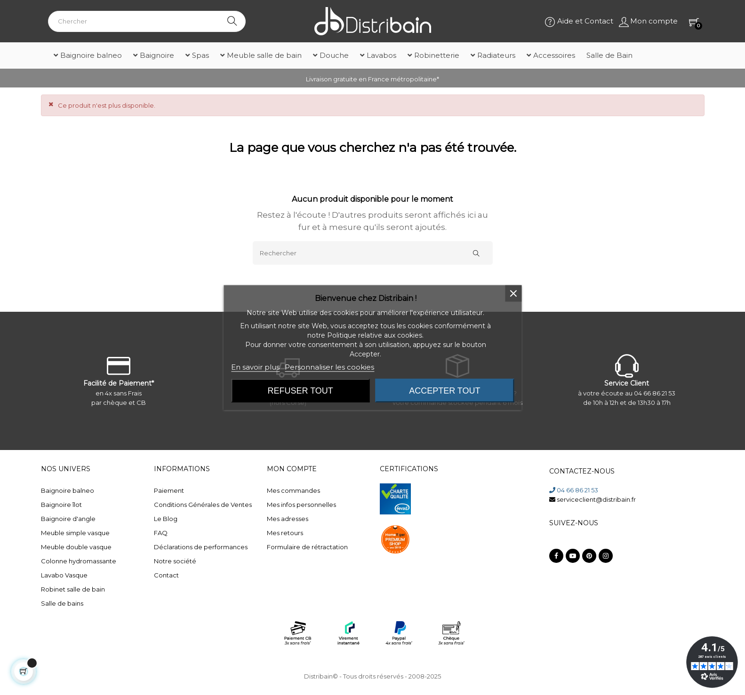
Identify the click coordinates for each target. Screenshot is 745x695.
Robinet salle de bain (73, 589)
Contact (166, 575)
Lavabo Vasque (64, 575)
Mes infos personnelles (301, 504)
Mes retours (285, 533)
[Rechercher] (373, 253)
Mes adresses (287, 518)
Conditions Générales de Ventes (203, 504)
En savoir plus (255, 367)
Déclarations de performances (201, 547)
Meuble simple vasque (75, 533)
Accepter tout (444, 390)
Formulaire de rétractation (307, 547)
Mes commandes (293, 490)
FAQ (161, 533)
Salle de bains (62, 603)
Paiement (169, 490)
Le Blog (165, 518)
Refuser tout (300, 390)
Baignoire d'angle (68, 518)
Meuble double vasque (76, 547)
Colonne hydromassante (78, 561)
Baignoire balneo (67, 490)
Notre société (175, 561)
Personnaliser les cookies (329, 367)
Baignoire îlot (61, 504)
